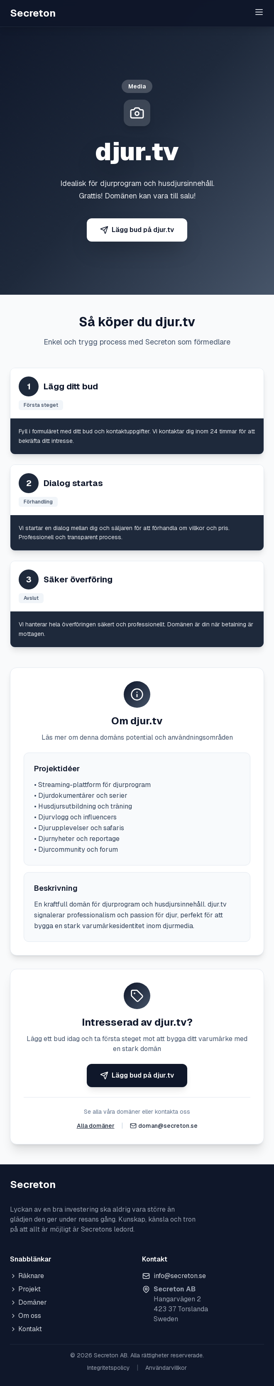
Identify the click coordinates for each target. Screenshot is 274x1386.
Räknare (27, 1275)
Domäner (28, 1302)
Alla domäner (96, 1125)
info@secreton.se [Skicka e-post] (180, 1275)
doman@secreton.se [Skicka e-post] (168, 1125)
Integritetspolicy (108, 1367)
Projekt (25, 1289)
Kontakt (26, 1329)
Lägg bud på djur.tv (137, 229)
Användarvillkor (166, 1367)
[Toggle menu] (259, 12)
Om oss (25, 1315)
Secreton (33, 13)
